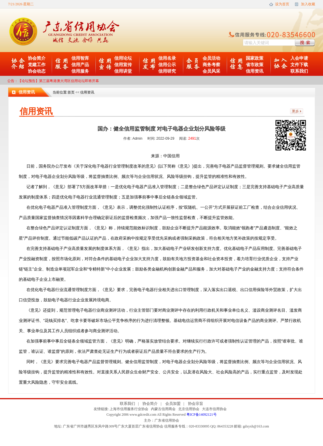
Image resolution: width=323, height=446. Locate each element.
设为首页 (282, 4)
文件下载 (299, 64)
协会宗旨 (195, 403)
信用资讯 (254, 71)
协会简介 (37, 58)
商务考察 (211, 64)
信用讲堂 (123, 71)
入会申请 (299, 58)
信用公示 (167, 64)
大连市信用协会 (214, 409)
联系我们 (299, 71)
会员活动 (211, 58)
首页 (71, 92)
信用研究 (167, 71)
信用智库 (80, 58)
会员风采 (211, 71)
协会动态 (37, 71)
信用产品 (80, 64)
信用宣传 (123, 64)
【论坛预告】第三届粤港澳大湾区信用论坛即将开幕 (58, 81)
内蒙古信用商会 (163, 409)
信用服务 (80, 71)
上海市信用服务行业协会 (129, 409)
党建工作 (37, 64)
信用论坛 (123, 58)
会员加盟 (173, 403)
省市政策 (254, 64)
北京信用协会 (188, 409)
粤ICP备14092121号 (201, 414)
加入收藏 (308, 4)
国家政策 (254, 58)
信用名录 (167, 58)
